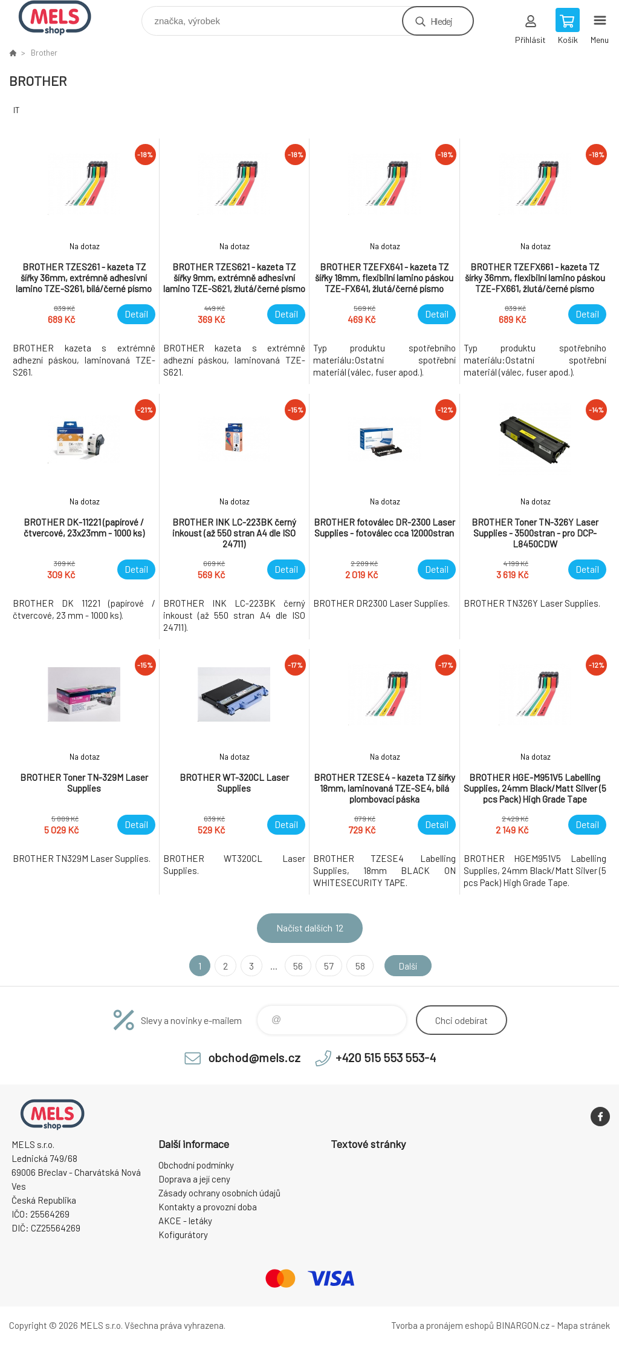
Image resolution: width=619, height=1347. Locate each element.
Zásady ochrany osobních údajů (219, 1192)
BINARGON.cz (522, 1325)
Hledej (441, 21)
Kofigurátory (183, 1234)
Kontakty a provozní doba (207, 1206)
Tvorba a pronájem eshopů (442, 1325)
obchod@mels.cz (254, 1057)
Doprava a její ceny (194, 1178)
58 (358, 965)
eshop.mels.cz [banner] (62, 18)
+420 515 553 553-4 (385, 1057)
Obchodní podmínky (196, 1164)
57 (327, 965)
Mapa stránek (583, 1325)
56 (296, 965)
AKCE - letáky (185, 1220)
